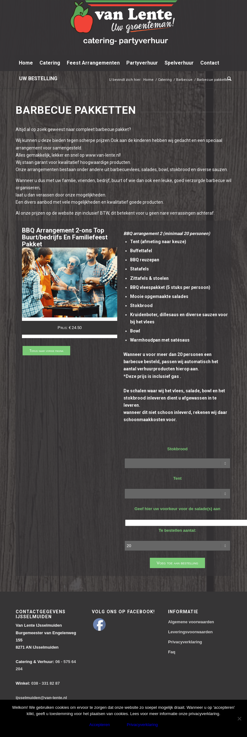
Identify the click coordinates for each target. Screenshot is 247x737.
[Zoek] (227, 78)
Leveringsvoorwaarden (190, 632)
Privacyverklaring (185, 642)
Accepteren (99, 724)
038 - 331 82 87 (38, 683)
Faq (171, 652)
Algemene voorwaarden (191, 621)
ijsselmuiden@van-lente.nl (41, 697)
